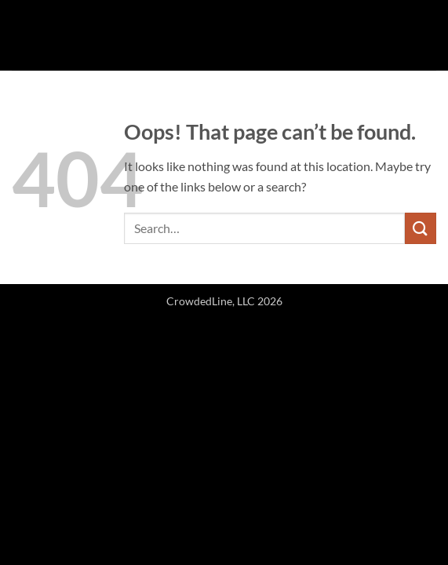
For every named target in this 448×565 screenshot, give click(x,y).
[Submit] (420, 228)
